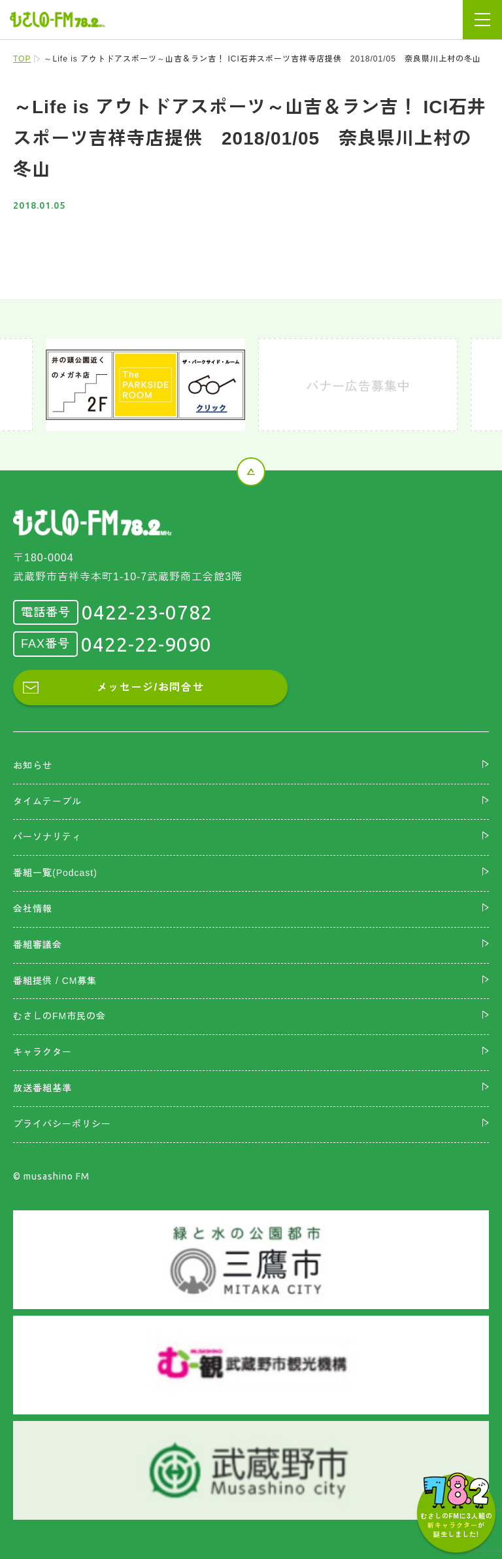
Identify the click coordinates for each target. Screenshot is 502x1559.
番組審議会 (37, 944)
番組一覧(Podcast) (55, 872)
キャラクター (42, 1052)
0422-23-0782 (147, 612)
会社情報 (32, 908)
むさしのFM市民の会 (59, 1016)
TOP (22, 58)
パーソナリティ (47, 837)
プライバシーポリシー (62, 1124)
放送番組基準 (42, 1088)
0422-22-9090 (146, 644)
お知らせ (32, 765)
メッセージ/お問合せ (150, 687)
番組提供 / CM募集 (55, 980)
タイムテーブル (47, 801)
